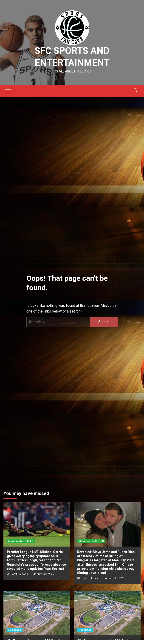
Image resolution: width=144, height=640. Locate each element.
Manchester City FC (21, 541)
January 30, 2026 (43, 574)
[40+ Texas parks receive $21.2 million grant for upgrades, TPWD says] (36, 613)
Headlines (14, 630)
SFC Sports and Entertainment (72, 57)
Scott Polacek (19, 574)
